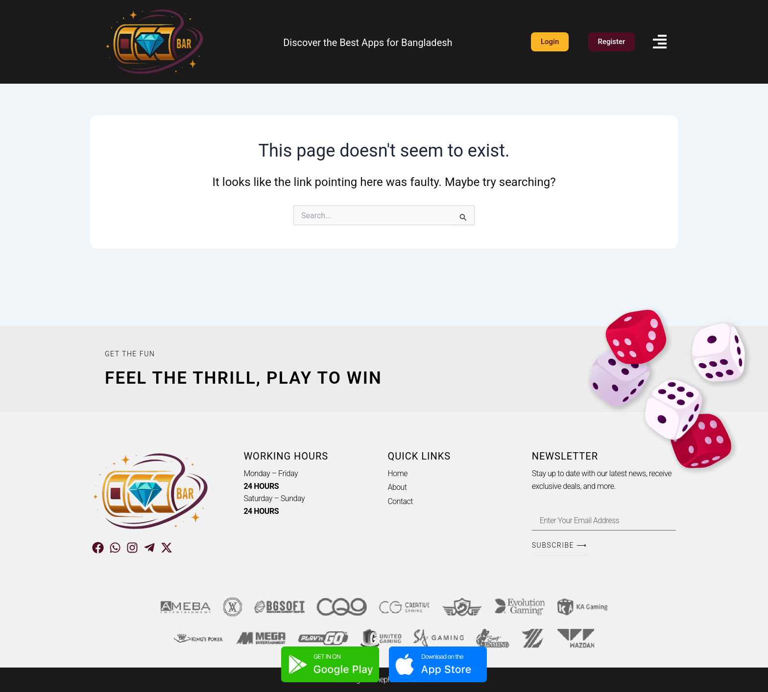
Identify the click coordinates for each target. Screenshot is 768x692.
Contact (400, 501)
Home (398, 473)
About (398, 487)
